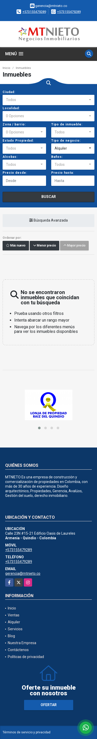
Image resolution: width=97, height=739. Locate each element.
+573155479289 (34, 12)
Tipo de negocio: (66, 140)
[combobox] (48, 100)
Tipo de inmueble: (67, 124)
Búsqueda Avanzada (48, 220)
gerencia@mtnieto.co (22, 573)
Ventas (13, 615)
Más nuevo (16, 246)
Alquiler (14, 622)
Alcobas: (10, 157)
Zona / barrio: (14, 124)
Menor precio (44, 246)
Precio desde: (15, 173)
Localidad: (11, 108)
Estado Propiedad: (18, 140)
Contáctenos (18, 650)
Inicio (6, 68)
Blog (11, 636)
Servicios (15, 629)
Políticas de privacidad (26, 657)
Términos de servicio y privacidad (26, 732)
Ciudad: (9, 92)
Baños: (57, 157)
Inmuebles (23, 68)
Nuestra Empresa (22, 643)
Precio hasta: (62, 173)
